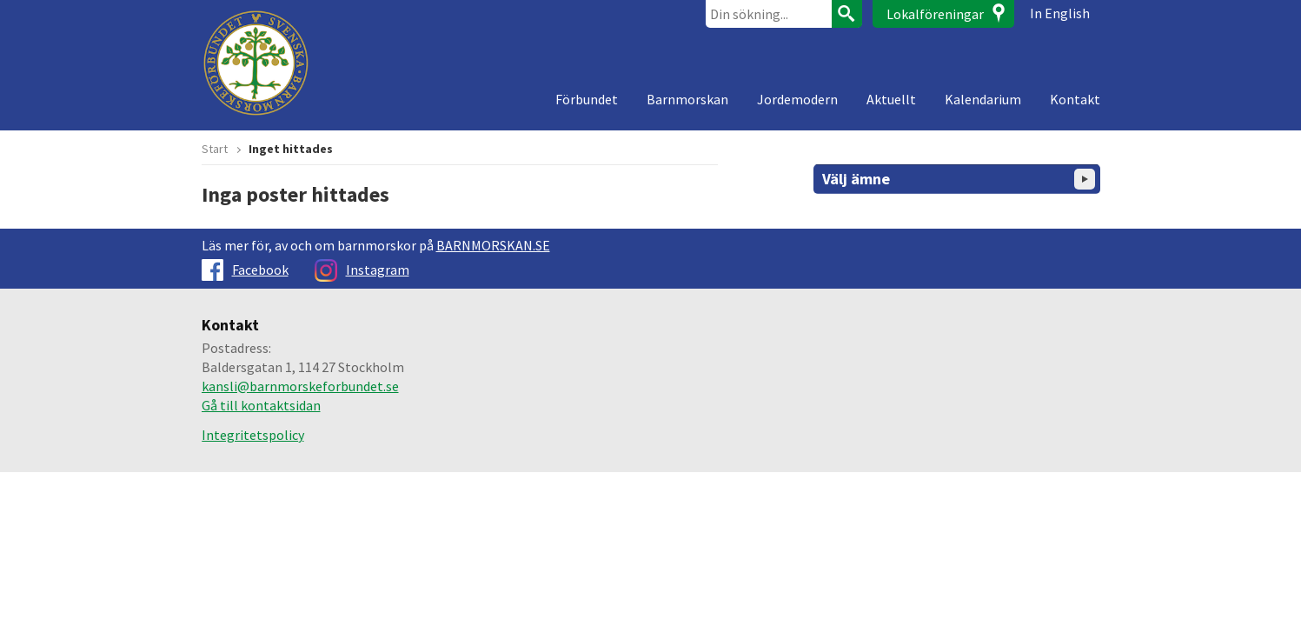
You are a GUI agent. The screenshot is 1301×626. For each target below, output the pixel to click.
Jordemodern (797, 99)
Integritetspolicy (253, 434)
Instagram (362, 269)
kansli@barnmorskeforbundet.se (300, 386)
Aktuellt (891, 99)
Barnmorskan (687, 99)
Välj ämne (958, 179)
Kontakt (1075, 99)
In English (1060, 13)
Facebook (245, 269)
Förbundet (586, 99)
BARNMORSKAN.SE (493, 245)
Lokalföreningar (935, 14)
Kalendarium (983, 99)
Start (215, 148)
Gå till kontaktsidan (261, 405)
